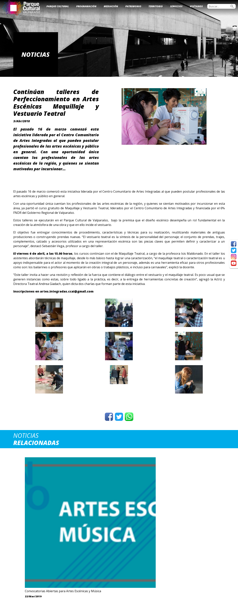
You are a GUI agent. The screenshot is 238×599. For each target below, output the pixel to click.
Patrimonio (133, 6)
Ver (38, 530)
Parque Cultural (57, 6)
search (232, 6)
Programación (86, 6)
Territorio (155, 6)
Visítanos (196, 6)
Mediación (111, 6)
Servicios (176, 6)
